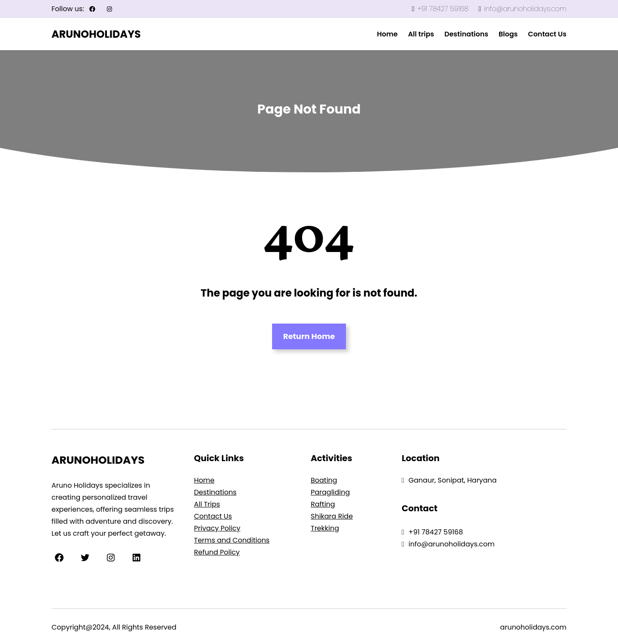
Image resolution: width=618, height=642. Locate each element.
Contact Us (213, 516)
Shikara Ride (332, 516)
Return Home (309, 336)
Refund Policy (217, 552)
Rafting (323, 504)
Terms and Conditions (232, 540)
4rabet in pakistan (261, 34)
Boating (324, 480)
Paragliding (330, 492)
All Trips (207, 504)
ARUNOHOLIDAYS (96, 34)
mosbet (260, 34)
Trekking (325, 528)
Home (204, 480)
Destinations (215, 492)
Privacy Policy (217, 528)
